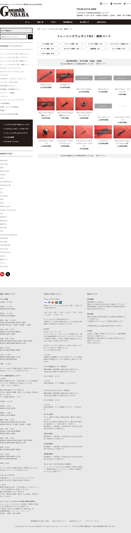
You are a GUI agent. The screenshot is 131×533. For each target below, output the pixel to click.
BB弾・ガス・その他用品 (9, 107)
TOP (39, 29)
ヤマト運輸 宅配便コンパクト (10, 397)
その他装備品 (5, 103)
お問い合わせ (101, 22)
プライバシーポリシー (93, 521)
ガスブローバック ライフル (10, 68)
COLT (2, 178)
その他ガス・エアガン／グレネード (13, 79)
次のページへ (101, 64)
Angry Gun (4, 164)
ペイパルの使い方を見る (52, 350)
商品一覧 (40, 22)
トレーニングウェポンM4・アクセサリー (14, 57)
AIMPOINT (4, 160)
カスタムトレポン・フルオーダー (17, 129)
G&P (1, 199)
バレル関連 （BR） (48, 44)
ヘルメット (4, 96)
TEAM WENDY (5, 245)
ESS (1, 189)
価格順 (92, 61)
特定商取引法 (67, 22)
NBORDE (3, 217)
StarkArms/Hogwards (8, 235)
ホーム (27, 22)
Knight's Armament (8, 210)
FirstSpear (4, 196)
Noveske (3, 227)
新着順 (99, 61)
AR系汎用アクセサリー (8, 86)
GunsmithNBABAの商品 (9, 114)
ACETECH (4, 266)
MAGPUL (3, 224)
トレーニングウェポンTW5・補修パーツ (57, 29)
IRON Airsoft (5, 206)
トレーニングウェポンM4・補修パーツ (14, 61)
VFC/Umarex (5, 252)
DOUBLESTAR (5, 185)
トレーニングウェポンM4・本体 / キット (14, 54)
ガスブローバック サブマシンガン (12, 71)
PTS (1, 231)
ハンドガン (4, 75)
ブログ (53, 22)
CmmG (2, 175)
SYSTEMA (3, 242)
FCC (1, 192)
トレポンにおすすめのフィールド (17, 124)
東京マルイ (4, 259)
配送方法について (76, 521)
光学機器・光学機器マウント (10, 89)
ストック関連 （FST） (119, 49)
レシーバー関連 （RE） (72, 44)
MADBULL (4, 220)
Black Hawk (4, 171)
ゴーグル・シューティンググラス (12, 100)
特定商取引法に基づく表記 (39, 521)
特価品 (2, 110)
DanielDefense (6, 182)
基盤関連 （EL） (95, 49)
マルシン (3, 263)
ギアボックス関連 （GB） (72, 49)
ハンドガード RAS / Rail (9, 82)
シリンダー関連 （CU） (95, 44)
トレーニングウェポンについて (16, 133)
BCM (1, 167)
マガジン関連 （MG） (48, 53)
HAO (1, 203)
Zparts (2, 256)
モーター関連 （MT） (48, 49)
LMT (1, 213)
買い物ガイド (84, 22)
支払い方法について (59, 521)
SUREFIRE (4, 238)
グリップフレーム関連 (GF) (119, 44)
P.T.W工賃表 (9, 137)
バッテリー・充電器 (7, 93)
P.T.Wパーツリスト (12, 141)
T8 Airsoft (4, 249)
